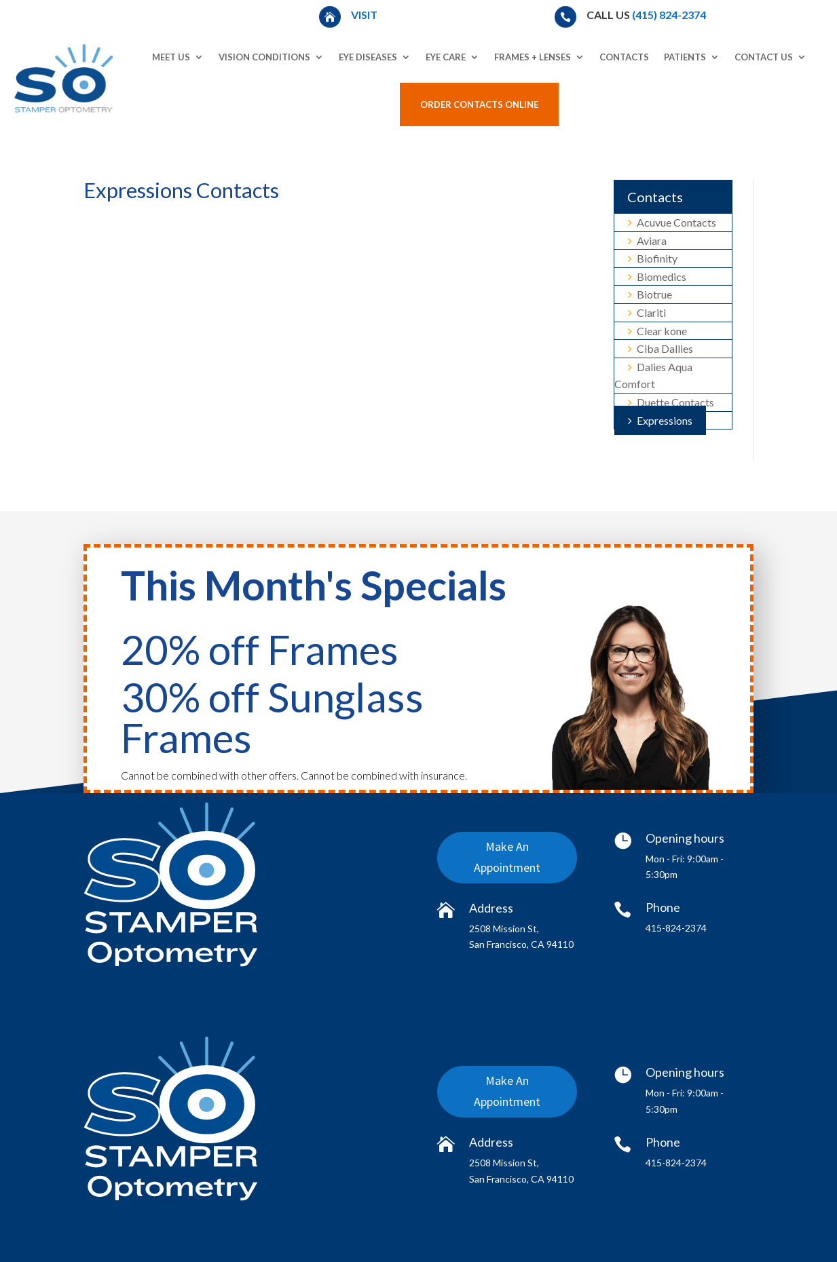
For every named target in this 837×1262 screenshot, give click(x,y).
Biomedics (657, 276)
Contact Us (763, 57)
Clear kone (657, 330)
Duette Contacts (671, 402)
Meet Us (171, 57)
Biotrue (650, 294)
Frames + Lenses (532, 57)
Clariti (647, 312)
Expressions (660, 420)
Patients (685, 57)
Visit (365, 14)
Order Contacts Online (479, 104)
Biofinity (652, 258)
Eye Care (446, 57)
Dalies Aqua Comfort (653, 375)
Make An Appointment (507, 859)
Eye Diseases (368, 57)
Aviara (647, 240)
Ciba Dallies (660, 348)
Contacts (624, 57)
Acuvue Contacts (672, 222)
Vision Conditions (264, 57)
